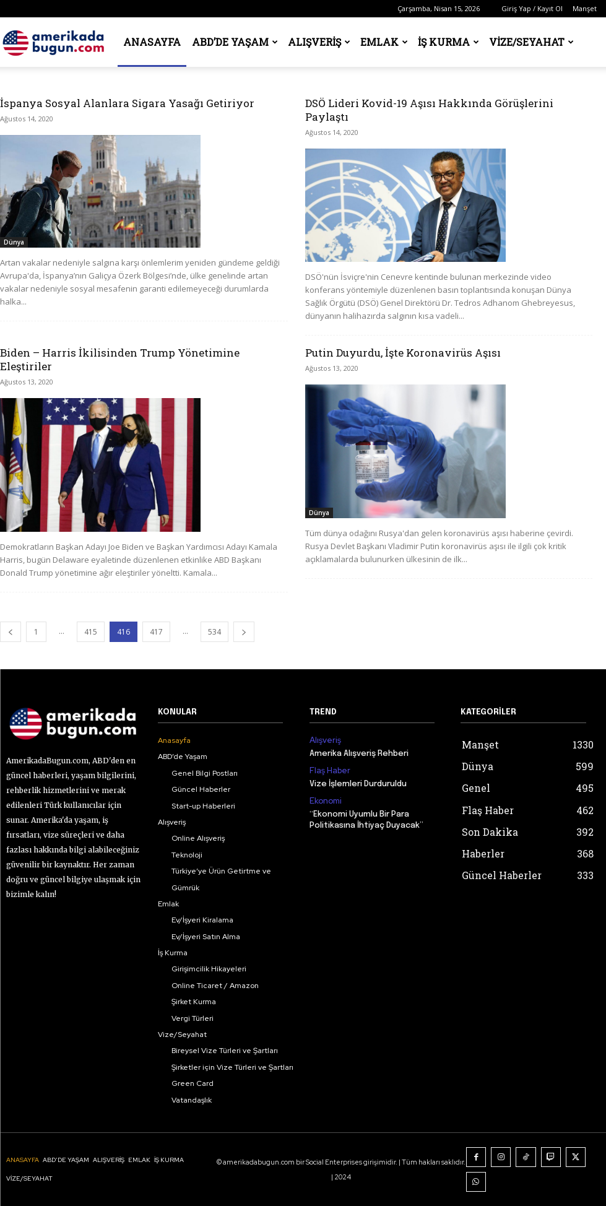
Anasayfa (152, 41)
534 (214, 632)
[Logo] (55, 42)
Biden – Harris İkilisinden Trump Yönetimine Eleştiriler (120, 359)
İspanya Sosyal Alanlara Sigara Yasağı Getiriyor (127, 103)
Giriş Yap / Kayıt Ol (532, 8)
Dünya (14, 242)
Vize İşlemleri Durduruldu (358, 782)
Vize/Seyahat (531, 41)
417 (156, 632)
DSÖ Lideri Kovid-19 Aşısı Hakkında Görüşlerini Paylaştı (429, 110)
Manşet (585, 8)
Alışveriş (319, 41)
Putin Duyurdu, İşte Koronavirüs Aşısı (403, 352)
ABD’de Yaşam (235, 41)
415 (90, 632)
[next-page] (243, 632)
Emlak (384, 41)
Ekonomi (324, 798)
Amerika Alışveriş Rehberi (359, 752)
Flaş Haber (328, 769)
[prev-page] (10, 632)
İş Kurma (448, 41)
